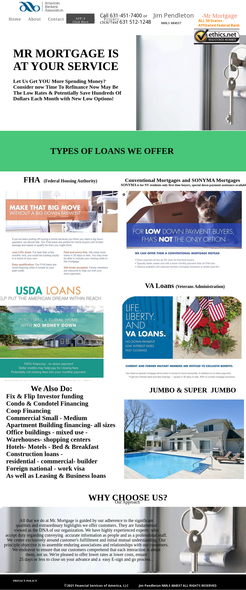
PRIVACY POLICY (25, 580)
